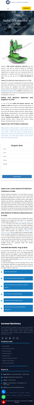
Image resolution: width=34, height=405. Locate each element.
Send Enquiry (26, 8)
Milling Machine (5, 128)
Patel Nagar (27, 222)
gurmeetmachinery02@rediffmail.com (15, 387)
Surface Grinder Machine (12, 137)
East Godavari (20, 222)
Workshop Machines (19, 133)
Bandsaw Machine (14, 130)
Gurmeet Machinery (11, 323)
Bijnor (25, 259)
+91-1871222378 (11, 380)
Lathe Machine (25, 128)
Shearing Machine (15, 128)
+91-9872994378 (11, 383)
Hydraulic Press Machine (7, 133)
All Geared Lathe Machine (16, 135)
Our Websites (27, 395)
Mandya (29, 259)
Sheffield (27, 230)
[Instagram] (17, 338)
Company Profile (13, 392)
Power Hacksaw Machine (7, 348)
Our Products (21, 392)
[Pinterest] (13, 338)
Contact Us (20, 395)
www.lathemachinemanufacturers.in (18, 366)
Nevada (8, 232)
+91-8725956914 (20, 383)
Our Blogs (13, 395)
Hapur (21, 259)
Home (9, 27)
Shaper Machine (24, 130)
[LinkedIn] (6, 338)
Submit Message (17, 176)
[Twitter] (10, 338)
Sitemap (27, 392)
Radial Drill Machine (16, 131)
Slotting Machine (27, 131)
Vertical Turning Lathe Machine (9, 358)
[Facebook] (2, 338)
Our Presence (7, 395)
